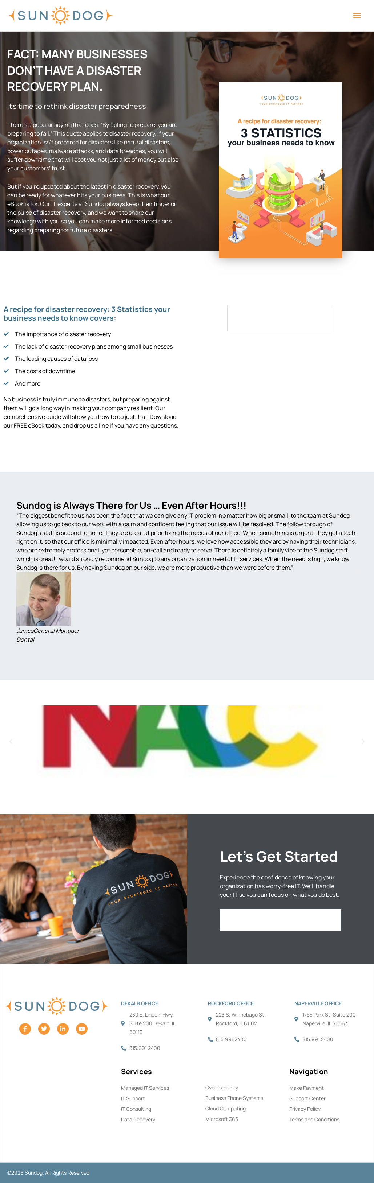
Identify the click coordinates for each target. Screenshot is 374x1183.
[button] (14, 572)
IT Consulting (136, 1108)
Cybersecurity (221, 1087)
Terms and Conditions (314, 1119)
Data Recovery (138, 1119)
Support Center (307, 1098)
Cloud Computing (225, 1108)
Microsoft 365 (221, 1119)
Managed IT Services (145, 1087)
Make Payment (306, 1087)
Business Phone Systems (234, 1098)
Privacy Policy (305, 1108)
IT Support (133, 1098)
